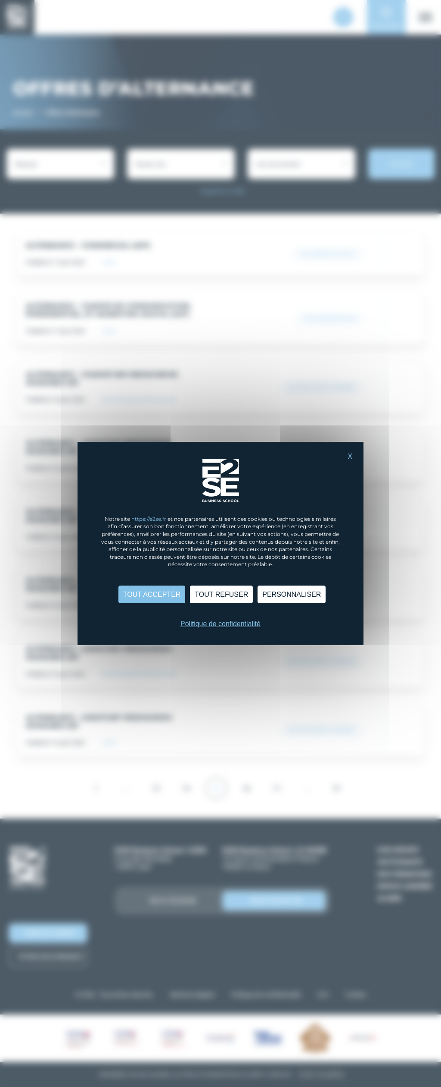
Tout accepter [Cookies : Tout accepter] (152, 594)
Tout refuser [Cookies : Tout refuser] (221, 594)
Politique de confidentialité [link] (220, 623)
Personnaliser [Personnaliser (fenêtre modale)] (291, 594)
